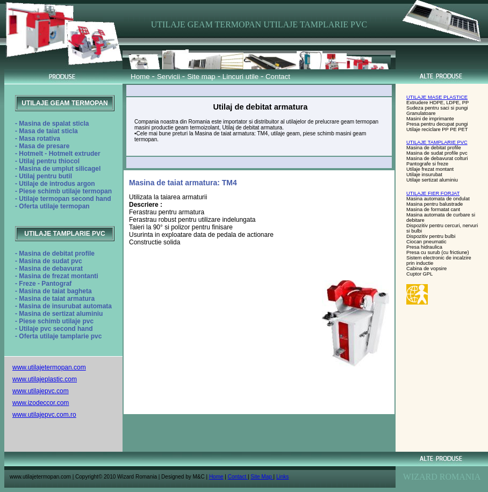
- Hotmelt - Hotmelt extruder (58, 153)
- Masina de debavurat (49, 268)
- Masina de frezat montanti (56, 276)
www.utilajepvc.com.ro (44, 414)
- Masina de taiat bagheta (53, 291)
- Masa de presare (42, 146)
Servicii (168, 77)
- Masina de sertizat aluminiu (59, 313)
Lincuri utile (240, 77)
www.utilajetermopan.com (49, 367)
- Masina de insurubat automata (63, 306)
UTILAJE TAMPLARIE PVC (437, 142)
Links (282, 477)
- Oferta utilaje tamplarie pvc (58, 336)
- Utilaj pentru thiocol (47, 161)
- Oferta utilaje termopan (52, 206)
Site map (201, 77)
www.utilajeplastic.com (44, 379)
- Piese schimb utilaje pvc (54, 321)
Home (140, 77)
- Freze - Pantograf (43, 283)
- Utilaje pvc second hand (54, 328)
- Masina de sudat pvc (48, 261)
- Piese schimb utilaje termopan (63, 191)
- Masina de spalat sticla (52, 123)
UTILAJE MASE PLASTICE (437, 97)
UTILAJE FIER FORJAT (433, 193)
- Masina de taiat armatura (55, 298)
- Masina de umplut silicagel (58, 168)
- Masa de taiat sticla (46, 131)
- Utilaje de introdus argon (55, 183)
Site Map (261, 477)
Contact (276, 77)
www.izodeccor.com (40, 403)
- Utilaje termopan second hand (63, 198)
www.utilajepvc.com (40, 391)
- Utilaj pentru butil (43, 176)
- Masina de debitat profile (55, 253)
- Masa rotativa (37, 138)
